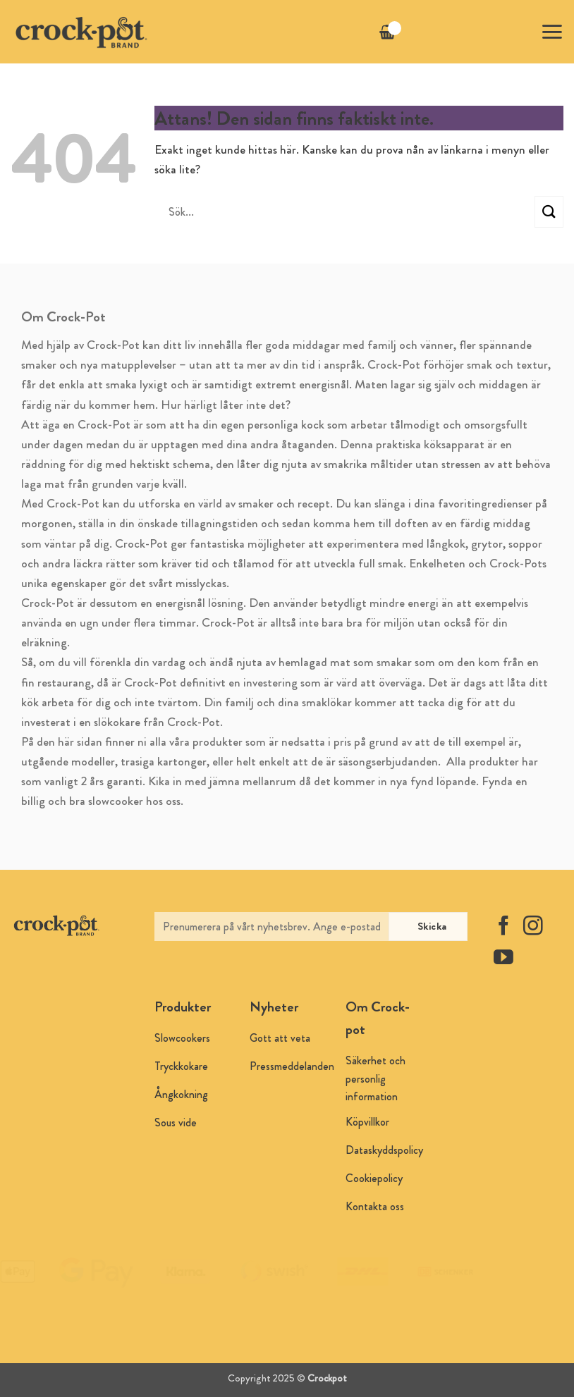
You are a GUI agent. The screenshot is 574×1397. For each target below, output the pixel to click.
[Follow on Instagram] (533, 927)
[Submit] (549, 212)
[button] (551, 32)
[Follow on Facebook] (503, 927)
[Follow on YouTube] (503, 959)
